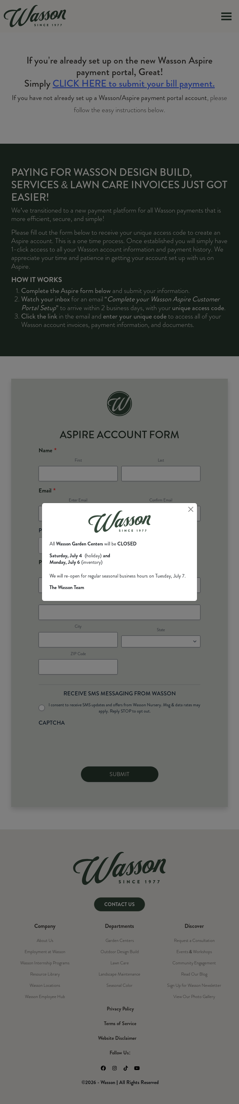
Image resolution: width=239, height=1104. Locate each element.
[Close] (191, 509)
